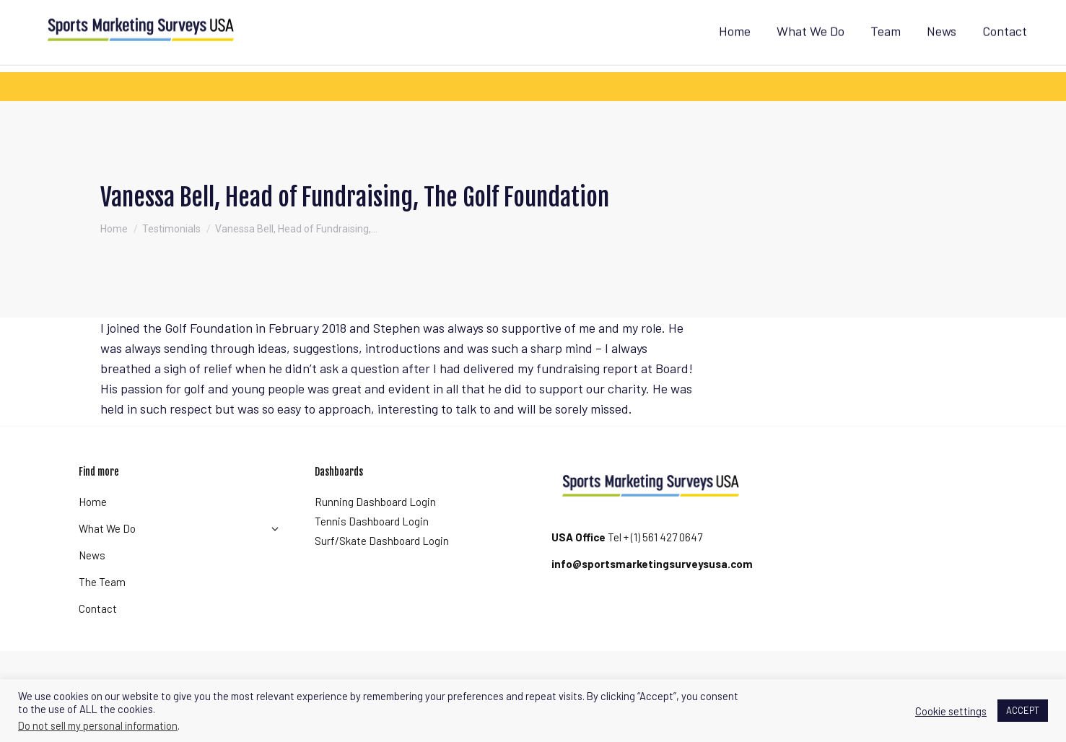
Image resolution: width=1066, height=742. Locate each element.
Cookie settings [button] (951, 710)
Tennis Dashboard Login (372, 547)
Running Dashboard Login (375, 527)
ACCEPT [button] (1022, 710)
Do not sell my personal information (98, 725)
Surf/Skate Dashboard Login (382, 566)
